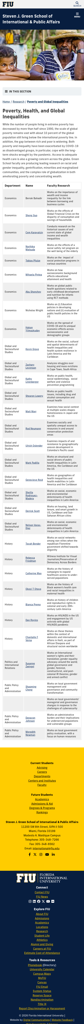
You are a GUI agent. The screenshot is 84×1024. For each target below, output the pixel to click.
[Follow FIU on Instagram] (31, 901)
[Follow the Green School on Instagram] (41, 854)
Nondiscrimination (42, 999)
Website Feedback (62, 1019)
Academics (42, 799)
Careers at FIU (42, 948)
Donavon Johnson (30, 719)
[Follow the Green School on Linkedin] (53, 854)
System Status (42, 991)
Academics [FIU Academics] (42, 922)
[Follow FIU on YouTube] (48, 901)
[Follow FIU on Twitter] (44, 901)
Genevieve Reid (34, 479)
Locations (42, 927)
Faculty (42, 785)
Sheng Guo (31, 215)
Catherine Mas (33, 573)
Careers (42, 772)
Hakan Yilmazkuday (33, 329)
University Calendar (42, 969)
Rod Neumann (33, 428)
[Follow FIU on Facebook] (39, 901)
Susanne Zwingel (30, 665)
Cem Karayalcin (34, 232)
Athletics (42, 940)
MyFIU (42, 978)
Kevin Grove (32, 349)
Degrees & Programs (42, 808)
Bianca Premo (33, 604)
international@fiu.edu (46, 848)
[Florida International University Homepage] (22, 4)
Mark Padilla (32, 462)
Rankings (42, 812)
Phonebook (35, 965)
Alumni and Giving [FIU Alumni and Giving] (42, 944)
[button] (77, 4)
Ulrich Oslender (34, 445)
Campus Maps (42, 973)
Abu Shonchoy (33, 291)
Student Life (42, 935)
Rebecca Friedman (31, 559)
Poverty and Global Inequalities (47, 101)
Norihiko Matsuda (30, 248)
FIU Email (42, 986)
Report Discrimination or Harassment (42, 1008)
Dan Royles (32, 620)
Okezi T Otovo (33, 588)
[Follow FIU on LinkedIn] (35, 901)
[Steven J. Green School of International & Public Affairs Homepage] (38, 19)
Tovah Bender (33, 543)
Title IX (42, 1004)
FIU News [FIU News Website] (42, 896)
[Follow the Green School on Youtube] (47, 854)
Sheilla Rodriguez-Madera (32, 495)
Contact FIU (42, 892)
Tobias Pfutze (33, 260)
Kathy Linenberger (32, 380)
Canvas (42, 982)
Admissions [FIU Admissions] (42, 918)
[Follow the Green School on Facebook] (30, 854)
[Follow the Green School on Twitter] (35, 854)
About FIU (42, 914)
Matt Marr (31, 411)
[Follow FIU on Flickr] (53, 901)
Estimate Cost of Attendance (42, 953)
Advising (42, 767)
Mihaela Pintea (34, 274)
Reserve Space (42, 995)
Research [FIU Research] (42, 931)
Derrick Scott (33, 511)
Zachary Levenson (31, 366)
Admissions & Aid (42, 803)
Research (18, 101)
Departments (42, 776)
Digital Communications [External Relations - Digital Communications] (36, 1019)
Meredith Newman (30, 733)
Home (6, 101)
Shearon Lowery (34, 395)
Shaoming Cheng (31, 688)
